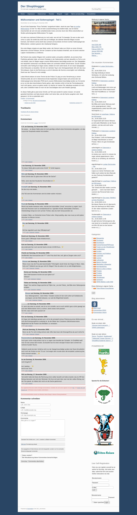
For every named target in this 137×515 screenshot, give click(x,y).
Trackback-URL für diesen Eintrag (29, 111)
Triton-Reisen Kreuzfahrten (105, 288)
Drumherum (100, 242)
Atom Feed (97, 308)
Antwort (30, 161)
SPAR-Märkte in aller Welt (104, 282)
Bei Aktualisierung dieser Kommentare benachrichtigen (39, 457)
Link (26, 161)
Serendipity (30, 508)
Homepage (24, 413)
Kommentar (24, 418)
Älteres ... (95, 55)
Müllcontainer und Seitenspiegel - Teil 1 (41, 20)
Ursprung (31, 232)
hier (73, 387)
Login (66, 14)
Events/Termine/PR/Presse (105, 245)
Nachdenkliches (101, 266)
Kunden (98, 251)
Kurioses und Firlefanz (103, 253)
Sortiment (99, 279)
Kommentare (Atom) (100, 312)
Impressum (31, 14)
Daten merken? (27, 455)
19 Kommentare (30, 98)
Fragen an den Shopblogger (105, 247)
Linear (36, 123)
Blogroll (59, 14)
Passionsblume (26, 338)
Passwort (95, 482)
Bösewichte (100, 238)
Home (23, 14)
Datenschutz (42, 14)
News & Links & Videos (103, 269)
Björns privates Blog (77, 14)
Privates (99, 271)
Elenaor (25, 261)
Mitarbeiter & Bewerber (103, 264)
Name (23, 402)
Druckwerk (99, 240)
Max (23, 223)
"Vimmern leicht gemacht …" (101, 325)
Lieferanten (100, 260)
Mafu (23, 174)
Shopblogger (100, 277)
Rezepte (99, 275)
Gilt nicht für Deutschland (39, 100)
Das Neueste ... (97, 53)
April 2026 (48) (96, 44)
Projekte (23, 98)
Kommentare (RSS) (99, 310)
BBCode (23, 444)
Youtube (51, 14)
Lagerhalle (99, 255)
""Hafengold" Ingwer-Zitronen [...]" (102, 338)
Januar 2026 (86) (97, 51)
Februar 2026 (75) (97, 49)
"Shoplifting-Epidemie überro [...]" (102, 340)
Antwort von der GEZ (30, 102)
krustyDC (24, 187)
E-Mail (23, 408)
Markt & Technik (101, 262)
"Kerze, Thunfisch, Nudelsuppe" (102, 336)
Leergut (98, 258)
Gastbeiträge (100, 249)
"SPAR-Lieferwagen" (98, 327)
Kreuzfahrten (91, 14)
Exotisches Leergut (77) (76, 102)
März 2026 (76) (97, 47)
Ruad (23, 204)
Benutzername (96, 478)
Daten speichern (98, 502)
